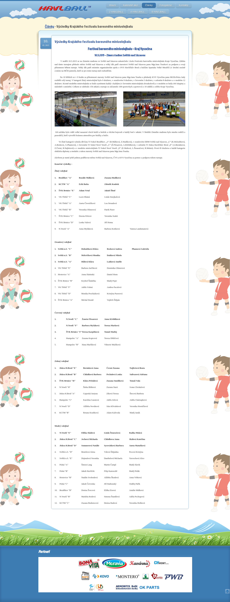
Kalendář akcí (130, 5)
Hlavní (112, 5)
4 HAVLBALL (137, 11)
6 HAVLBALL (159, 11)
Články (149, 5)
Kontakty (183, 5)
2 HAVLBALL (116, 11)
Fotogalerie (166, 5)
